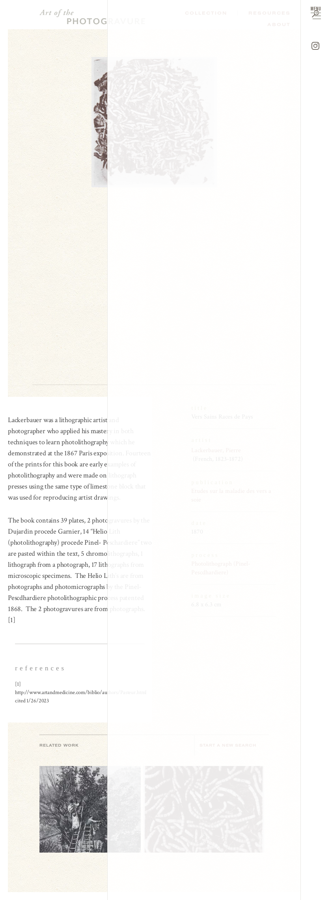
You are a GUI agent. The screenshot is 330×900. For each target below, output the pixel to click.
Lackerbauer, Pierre (216, 450)
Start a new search (231, 745)
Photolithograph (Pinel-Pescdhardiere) (220, 568)
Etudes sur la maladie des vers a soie (231, 495)
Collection (206, 13)
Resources (269, 13)
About (279, 24)
